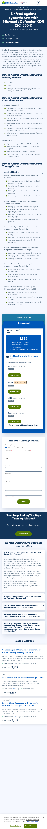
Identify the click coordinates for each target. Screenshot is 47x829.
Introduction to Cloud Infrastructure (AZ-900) (23, 678)
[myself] (6, 447)
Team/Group (19, 447)
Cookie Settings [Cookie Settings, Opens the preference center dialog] (15, 827)
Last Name (27, 450)
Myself (9, 447)
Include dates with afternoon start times (18, 362)
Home (19, 7)
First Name (8, 450)
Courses (25, 7)
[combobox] (7, 469)
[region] (24, 393)
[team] (14, 447)
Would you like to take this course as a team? (24, 357)
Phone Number (10, 466)
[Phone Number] (23, 469)
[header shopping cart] (38, 3)
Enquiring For (9, 445)
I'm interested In (10, 489)
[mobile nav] (43, 3)
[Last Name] (33, 454)
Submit (23, 502)
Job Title (7, 481)
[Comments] (23, 493)
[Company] (23, 477)
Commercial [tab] (23, 323)
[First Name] (14, 454)
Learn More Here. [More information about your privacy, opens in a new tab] (32, 822)
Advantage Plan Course (29, 29)
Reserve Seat (14, 375)
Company (8, 473)
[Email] (23, 462)
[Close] (43, 818)
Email (7, 458)
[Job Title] (23, 485)
